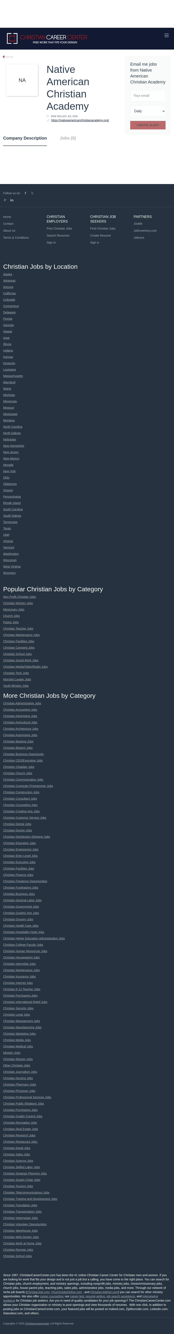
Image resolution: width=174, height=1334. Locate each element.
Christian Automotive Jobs (20, 735)
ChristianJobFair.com (104, 1292)
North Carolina (12, 426)
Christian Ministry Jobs (18, 603)
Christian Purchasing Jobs (20, 995)
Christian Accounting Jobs (20, 709)
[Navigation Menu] (166, 35)
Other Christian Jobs (16, 1065)
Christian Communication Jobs (23, 779)
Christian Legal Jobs (16, 1014)
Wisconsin (10, 560)
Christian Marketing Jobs (19, 1033)
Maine (7, 388)
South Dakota (12, 515)
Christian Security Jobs (18, 1008)
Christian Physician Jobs (19, 1091)
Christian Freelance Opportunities (25, 881)
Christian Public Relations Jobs (23, 1103)
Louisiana (9, 369)
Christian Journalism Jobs (20, 1072)
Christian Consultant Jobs (20, 798)
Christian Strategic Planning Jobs (25, 1173)
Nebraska (9, 439)
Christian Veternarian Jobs (20, 1218)
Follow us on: (12, 193)
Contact (8, 223)
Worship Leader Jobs (17, 679)
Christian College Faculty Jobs (23, 944)
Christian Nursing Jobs (18, 1078)
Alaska (7, 274)
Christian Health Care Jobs (20, 925)
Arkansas (9, 280)
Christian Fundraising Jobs (20, 887)
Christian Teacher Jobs (18, 628)
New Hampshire (13, 445)
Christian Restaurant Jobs (20, 1141)
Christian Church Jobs (17, 773)
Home (7, 217)
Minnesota (10, 401)
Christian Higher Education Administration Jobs (34, 938)
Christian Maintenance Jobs (21, 635)
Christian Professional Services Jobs (27, 1097)
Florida (7, 318)
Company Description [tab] (25, 138)
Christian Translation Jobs (20, 1205)
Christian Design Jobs (17, 830)
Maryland (9, 382)
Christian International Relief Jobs (25, 1002)
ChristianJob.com (38, 1292)
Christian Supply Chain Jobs (21, 1180)
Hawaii (7, 331)
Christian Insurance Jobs (19, 976)
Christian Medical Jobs (18, 1046)
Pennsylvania (12, 496)
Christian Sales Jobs (16, 1154)
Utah (6, 534)
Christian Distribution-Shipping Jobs (26, 836)
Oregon (8, 490)
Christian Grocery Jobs (18, 919)
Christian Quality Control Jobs (22, 1116)
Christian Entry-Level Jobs (20, 855)
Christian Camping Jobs (19, 647)
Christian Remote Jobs (18, 1249)
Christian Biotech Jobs (18, 747)
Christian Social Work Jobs (20, 660)
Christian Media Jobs (17, 1040)
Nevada (8, 465)
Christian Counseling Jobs (20, 805)
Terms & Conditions (16, 237)
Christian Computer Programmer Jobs (28, 786)
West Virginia (12, 566)
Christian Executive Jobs (19, 862)
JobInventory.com (145, 230)
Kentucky (9, 363)
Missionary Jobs (13, 609)
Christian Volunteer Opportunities (25, 1224)
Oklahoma (10, 484)
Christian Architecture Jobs (20, 728)
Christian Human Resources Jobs (25, 951)
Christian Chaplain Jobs (18, 767)
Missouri (8, 407)
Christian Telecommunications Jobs (26, 1192)
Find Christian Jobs (103, 228)
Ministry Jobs (12, 1052)
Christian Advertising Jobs (20, 716)
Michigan (9, 395)
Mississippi (10, 414)
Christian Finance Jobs (18, 875)
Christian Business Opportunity (23, 754)
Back (9, 56)
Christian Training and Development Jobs (30, 1199)
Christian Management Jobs (21, 1021)
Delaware (9, 312)
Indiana (8, 350)
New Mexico (11, 458)
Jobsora (139, 237)
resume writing (95, 1296)
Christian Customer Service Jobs (24, 817)
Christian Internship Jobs (19, 964)
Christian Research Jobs (19, 1135)
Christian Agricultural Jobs (20, 722)
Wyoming (9, 573)
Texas (7, 528)
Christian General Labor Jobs (22, 900)
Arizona (8, 287)
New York (9, 471)
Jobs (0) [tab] (68, 138)
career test (77, 1296)
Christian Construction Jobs (21, 792)
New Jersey (11, 452)
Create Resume (100, 235)
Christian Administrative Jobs (22, 703)
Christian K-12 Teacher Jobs (21, 989)
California (9, 293)
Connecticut (11, 306)
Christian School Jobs (17, 654)
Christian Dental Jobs (17, 824)
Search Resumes (58, 235)
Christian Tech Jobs (16, 673)
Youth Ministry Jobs (16, 685)
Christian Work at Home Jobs (22, 1243)
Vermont (8, 547)
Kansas (8, 357)
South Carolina (13, 509)
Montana (9, 420)
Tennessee (10, 522)
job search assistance (121, 1296)
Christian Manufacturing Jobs (22, 1027)
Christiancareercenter (37, 1323)
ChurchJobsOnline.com (66, 1292)
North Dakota (12, 433)
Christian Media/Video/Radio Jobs (25, 666)
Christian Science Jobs (18, 1160)
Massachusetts (13, 376)
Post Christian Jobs (59, 228)
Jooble (138, 223)
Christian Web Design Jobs (21, 1237)
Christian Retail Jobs (16, 1148)
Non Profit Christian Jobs (19, 596)
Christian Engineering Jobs (20, 849)
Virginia (8, 541)
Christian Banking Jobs (18, 741)
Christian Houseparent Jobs (21, 957)
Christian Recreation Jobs (20, 1122)
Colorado (9, 299)
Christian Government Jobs (21, 906)
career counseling (51, 1296)
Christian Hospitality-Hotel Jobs (23, 932)
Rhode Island (12, 503)
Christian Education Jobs (19, 843)
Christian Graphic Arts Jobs (21, 913)
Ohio (6, 477)
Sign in (51, 242)
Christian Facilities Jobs (18, 641)
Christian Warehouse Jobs (20, 1230)
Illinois (7, 344)
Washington (11, 553)
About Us (9, 230)
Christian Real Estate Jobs (20, 1129)
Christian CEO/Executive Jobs (23, 760)
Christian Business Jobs (19, 894)
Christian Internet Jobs (18, 983)
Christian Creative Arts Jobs (21, 811)
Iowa (6, 337)
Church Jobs (11, 616)
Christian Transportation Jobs (22, 1211)
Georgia (8, 325)
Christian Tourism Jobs (18, 1186)
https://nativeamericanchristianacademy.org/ (80, 120)
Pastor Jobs (11, 622)
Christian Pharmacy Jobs (19, 1084)
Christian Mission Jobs (18, 1059)
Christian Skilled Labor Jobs (21, 1167)
